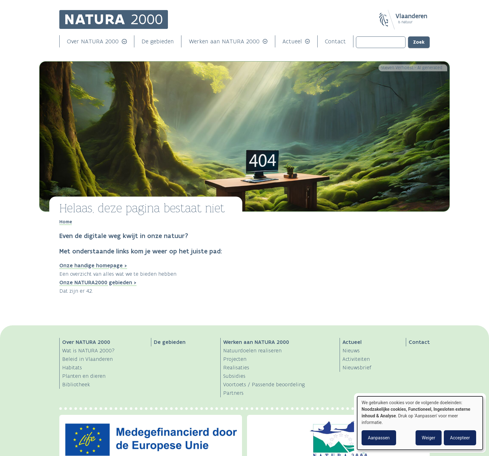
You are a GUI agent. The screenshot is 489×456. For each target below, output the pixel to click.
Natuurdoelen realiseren (252, 350)
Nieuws (351, 350)
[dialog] (420, 423)
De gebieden (158, 41)
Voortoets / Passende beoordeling (264, 384)
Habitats (72, 367)
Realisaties (236, 367)
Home (65, 222)
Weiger (428, 437)
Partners (233, 392)
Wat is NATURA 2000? (88, 350)
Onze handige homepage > (93, 265)
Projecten (234, 359)
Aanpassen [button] (379, 437)
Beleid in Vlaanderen (87, 359)
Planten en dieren (83, 375)
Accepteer (460, 437)
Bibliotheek (76, 384)
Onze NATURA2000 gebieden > (98, 282)
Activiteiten (356, 359)
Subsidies (234, 375)
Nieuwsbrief (356, 367)
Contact (335, 41)
